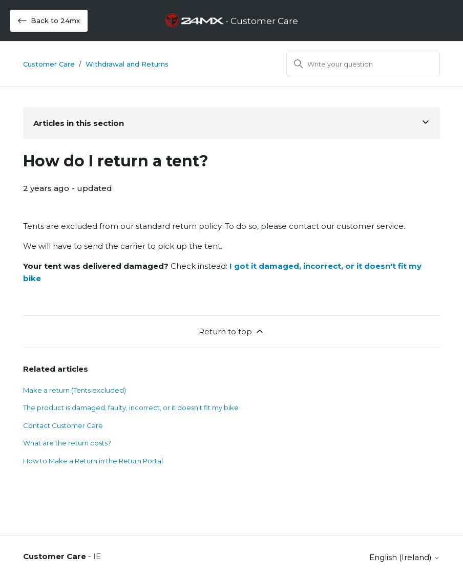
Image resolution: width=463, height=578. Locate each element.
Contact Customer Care (63, 425)
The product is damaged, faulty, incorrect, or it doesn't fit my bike (131, 407)
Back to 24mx (49, 21)
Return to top (232, 331)
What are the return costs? (67, 443)
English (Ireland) (404, 557)
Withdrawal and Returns (127, 64)
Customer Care (49, 64)
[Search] (363, 64)
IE (97, 556)
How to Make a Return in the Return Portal (93, 461)
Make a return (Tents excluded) (74, 390)
